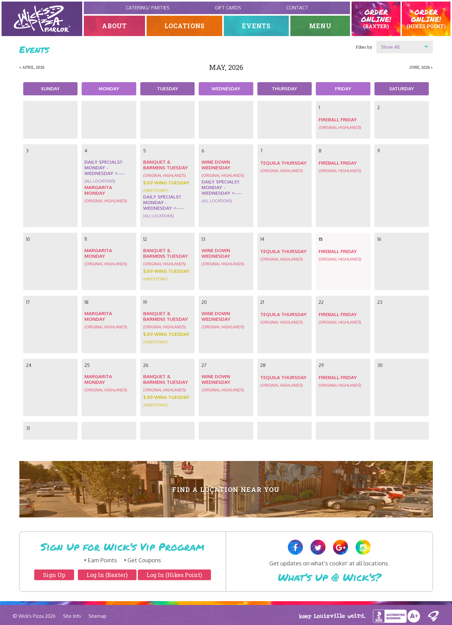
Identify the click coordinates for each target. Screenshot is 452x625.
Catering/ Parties (148, 8)
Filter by (364, 47)
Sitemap (97, 616)
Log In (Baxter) (107, 575)
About (114, 26)
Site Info (72, 616)
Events (256, 26)
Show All (390, 47)
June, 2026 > (421, 67)
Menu (320, 26)
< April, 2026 (31, 67)
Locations (184, 26)
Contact (297, 8)
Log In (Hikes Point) (174, 575)
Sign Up (54, 575)
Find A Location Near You (226, 490)
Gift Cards (228, 8)
